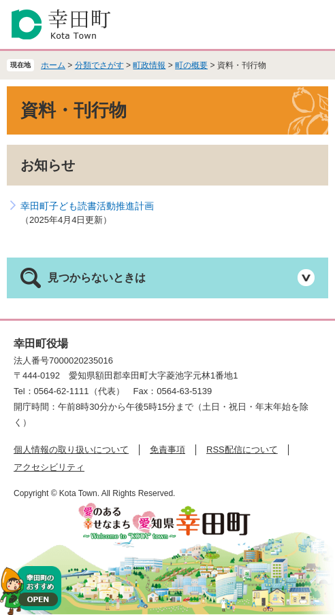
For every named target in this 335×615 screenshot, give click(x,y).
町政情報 (149, 65)
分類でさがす (99, 65)
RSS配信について (242, 449)
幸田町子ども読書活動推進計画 (87, 205)
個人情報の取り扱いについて (71, 449)
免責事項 (167, 449)
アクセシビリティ (49, 467)
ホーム (53, 65)
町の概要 (191, 65)
